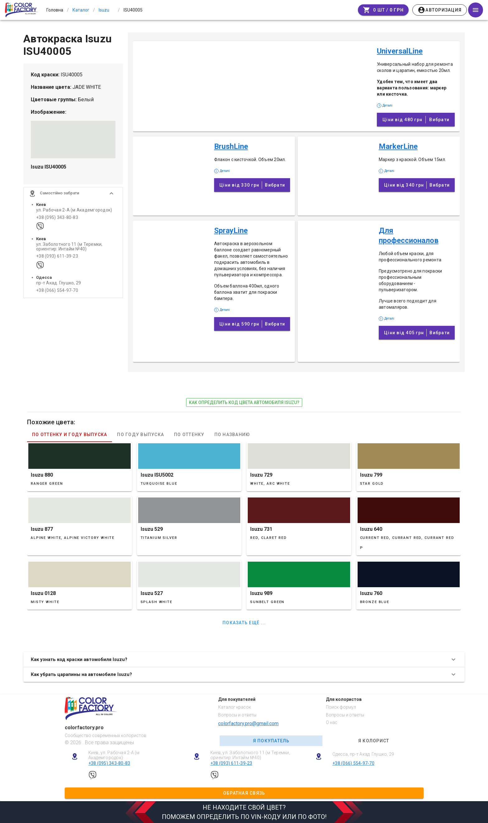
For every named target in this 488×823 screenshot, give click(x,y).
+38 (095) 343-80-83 (57, 218)
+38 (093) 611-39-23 (57, 257)
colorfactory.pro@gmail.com (248, 723)
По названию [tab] (232, 434)
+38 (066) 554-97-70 (57, 291)
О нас (331, 722)
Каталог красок (234, 707)
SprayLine (231, 230)
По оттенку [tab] (189, 434)
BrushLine (231, 146)
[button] (73, 194)
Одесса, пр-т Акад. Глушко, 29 (363, 754)
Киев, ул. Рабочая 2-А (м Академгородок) (114, 755)
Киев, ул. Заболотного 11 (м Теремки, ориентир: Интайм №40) (250, 755)
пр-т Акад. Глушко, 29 (58, 284)
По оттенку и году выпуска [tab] (69, 434)
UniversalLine (400, 51)
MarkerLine (398, 146)
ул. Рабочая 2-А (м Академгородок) (74, 211)
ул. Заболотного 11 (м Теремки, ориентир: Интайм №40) (69, 247)
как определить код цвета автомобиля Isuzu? (244, 402)
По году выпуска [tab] (140, 434)
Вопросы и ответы (237, 714)
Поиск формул (341, 707)
